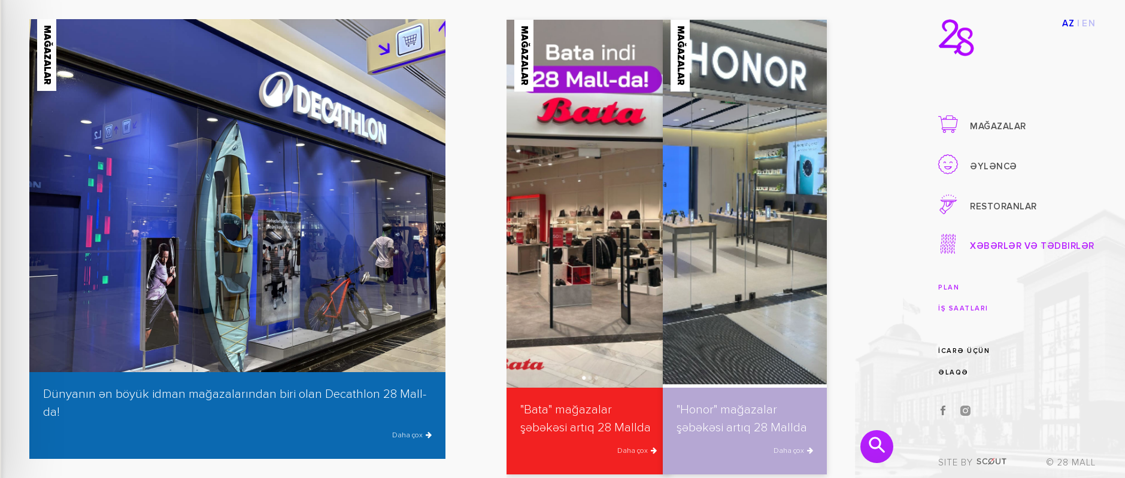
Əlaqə (953, 372)
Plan (948, 287)
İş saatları (963, 308)
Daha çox (412, 435)
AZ (1068, 23)
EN (1089, 23)
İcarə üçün (964, 351)
